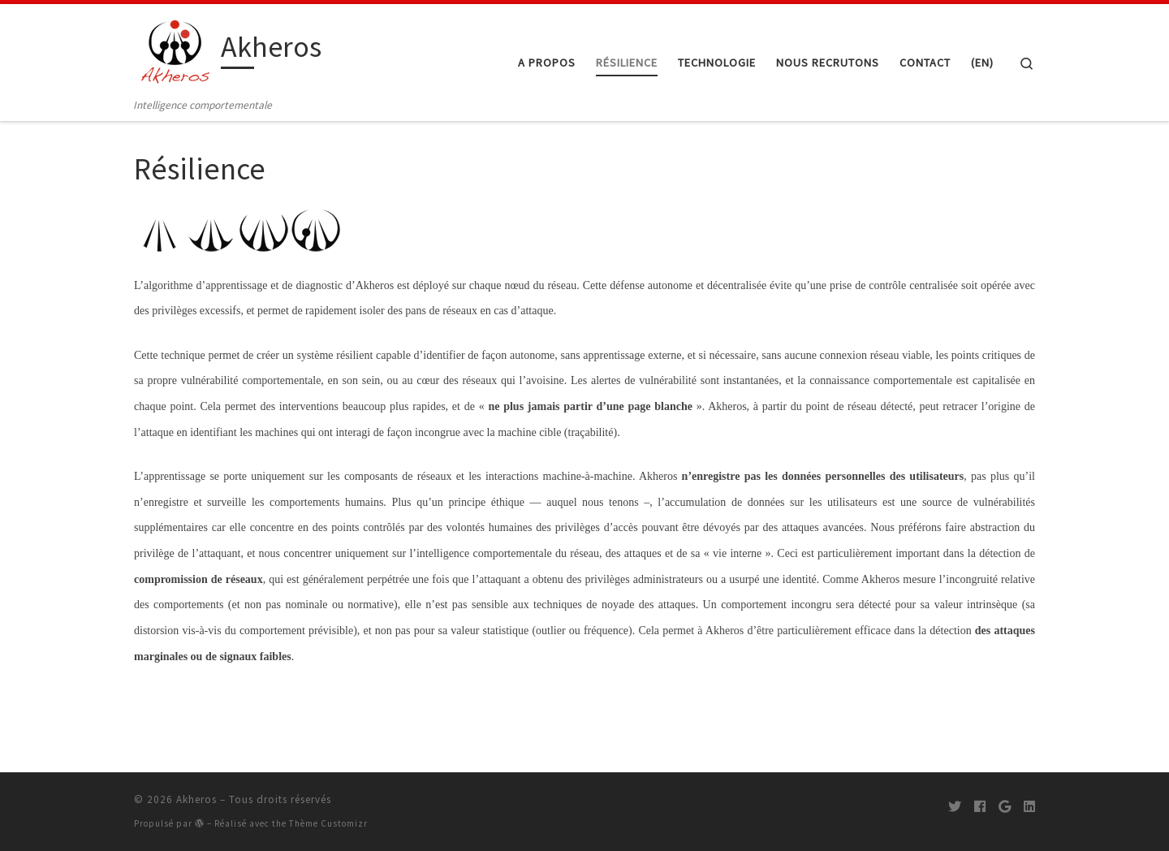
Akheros (196, 799)
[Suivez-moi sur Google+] (1005, 806)
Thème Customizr (328, 823)
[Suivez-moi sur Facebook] (980, 806)
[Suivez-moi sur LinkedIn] (1029, 806)
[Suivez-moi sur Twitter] (954, 806)
